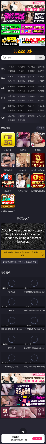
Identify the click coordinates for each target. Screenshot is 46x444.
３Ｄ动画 (41, 76)
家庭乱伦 (21, 106)
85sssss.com (23, 51)
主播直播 (31, 81)
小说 (3, 108)
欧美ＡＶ (31, 76)
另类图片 (41, 100)
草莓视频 (31, 116)
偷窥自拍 (11, 96)
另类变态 (41, 90)
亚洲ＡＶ (11, 76)
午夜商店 (21, 116)
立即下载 (37, 438)
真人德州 (21, 67)
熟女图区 (31, 100)
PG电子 (11, 67)
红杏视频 (11, 120)
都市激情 (11, 106)
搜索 (40, 57)
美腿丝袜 (11, 100)
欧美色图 (31, 96)
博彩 (3, 68)
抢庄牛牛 (41, 71)
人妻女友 (31, 106)
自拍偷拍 (21, 76)
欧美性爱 (41, 86)
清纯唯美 (21, 100)
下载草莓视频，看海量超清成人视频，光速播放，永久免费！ (23, 254)
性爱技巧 (41, 110)
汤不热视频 (41, 116)
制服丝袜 (11, 90)
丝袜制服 (21, 81)
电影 (3, 88)
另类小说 (21, 110)
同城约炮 (11, 116)
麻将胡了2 (11, 71)
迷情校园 (11, 110)
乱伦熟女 (31, 90)
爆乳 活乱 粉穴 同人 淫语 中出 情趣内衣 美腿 (19, 262)
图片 (3, 98)
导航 (3, 117)
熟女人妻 (11, 81)
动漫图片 (41, 96)
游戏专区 (41, 67)
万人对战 (31, 67)
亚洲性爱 (11, 86)
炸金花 (21, 71)
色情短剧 (21, 120)
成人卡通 (31, 86)
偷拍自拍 (21, 86)
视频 (3, 78)
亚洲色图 (21, 96)
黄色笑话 (31, 110)
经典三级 (21, 90)
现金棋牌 (31, 71)
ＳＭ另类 (41, 81)
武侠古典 (41, 106)
